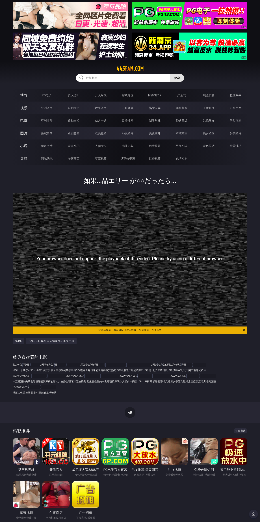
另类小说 (181, 146)
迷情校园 (155, 146)
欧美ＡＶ (101, 108)
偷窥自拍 (47, 133)
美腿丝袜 (155, 133)
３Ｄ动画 (127, 108)
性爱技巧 (235, 146)
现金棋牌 (208, 95)
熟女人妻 (155, 108)
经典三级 (181, 121)
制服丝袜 (155, 121)
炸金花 (181, 95)
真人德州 (73, 95)
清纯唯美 (181, 133)
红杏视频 (155, 158)
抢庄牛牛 (235, 95)
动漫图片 (127, 133)
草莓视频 (101, 158)
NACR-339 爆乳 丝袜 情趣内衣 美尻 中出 (51, 341)
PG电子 (46, 95)
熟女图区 (208, 133)
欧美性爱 (127, 121)
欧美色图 (101, 133)
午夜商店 (73, 158)
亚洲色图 (73, 133)
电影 (23, 120)
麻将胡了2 (154, 95)
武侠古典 (127, 146)
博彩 (23, 95)
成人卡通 (101, 121)
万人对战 (101, 95)
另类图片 (235, 133)
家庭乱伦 (73, 146)
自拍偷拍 (73, 108)
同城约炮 (47, 158)
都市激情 (47, 146)
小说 (23, 145)
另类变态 (235, 121)
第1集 (18, 341)
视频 (23, 107)
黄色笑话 (208, 146)
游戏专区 (127, 95)
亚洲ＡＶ (47, 108)
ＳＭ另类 (235, 108)
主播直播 (208, 108)
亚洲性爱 (47, 121)
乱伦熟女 (208, 121)
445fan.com (130, 68)
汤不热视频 (127, 158)
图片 (23, 133)
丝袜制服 (181, 108)
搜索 (177, 78)
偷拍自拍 (73, 121)
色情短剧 (181, 158)
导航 (23, 158)
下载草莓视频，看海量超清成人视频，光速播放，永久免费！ (171, 330)
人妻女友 (101, 146)
